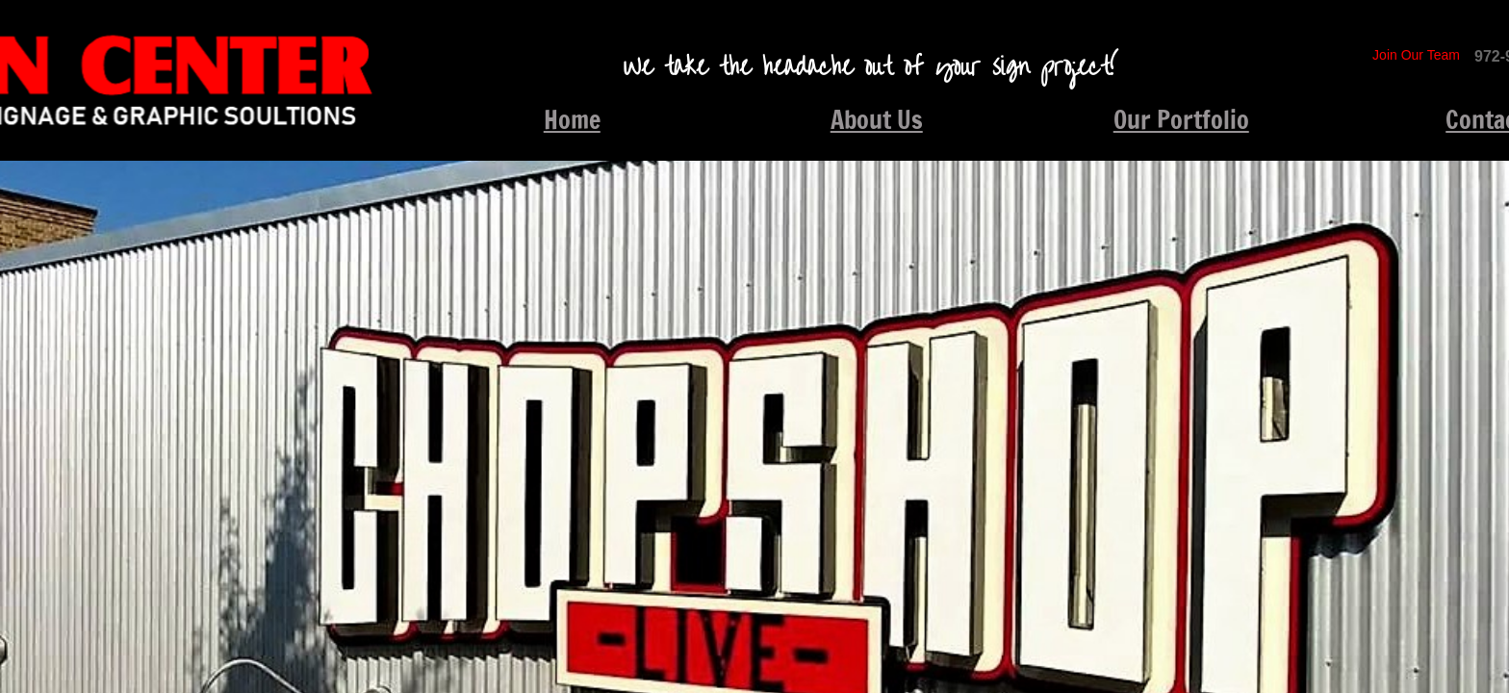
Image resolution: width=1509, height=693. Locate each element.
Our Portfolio (1181, 120)
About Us (877, 120)
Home (572, 120)
